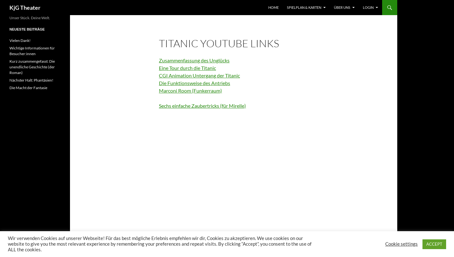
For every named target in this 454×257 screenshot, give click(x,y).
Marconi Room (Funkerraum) (190, 91)
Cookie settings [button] (401, 244)
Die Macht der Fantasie (28, 87)
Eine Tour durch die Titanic (187, 68)
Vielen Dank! (20, 40)
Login (368, 7)
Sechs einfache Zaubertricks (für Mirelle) (202, 106)
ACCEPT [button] (434, 244)
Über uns (342, 7)
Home (273, 7)
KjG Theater (24, 7)
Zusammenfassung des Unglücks (194, 60)
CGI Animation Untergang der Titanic (199, 75)
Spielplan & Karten (304, 7)
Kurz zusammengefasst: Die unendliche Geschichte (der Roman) (32, 67)
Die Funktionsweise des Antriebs (194, 83)
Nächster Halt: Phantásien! (31, 80)
